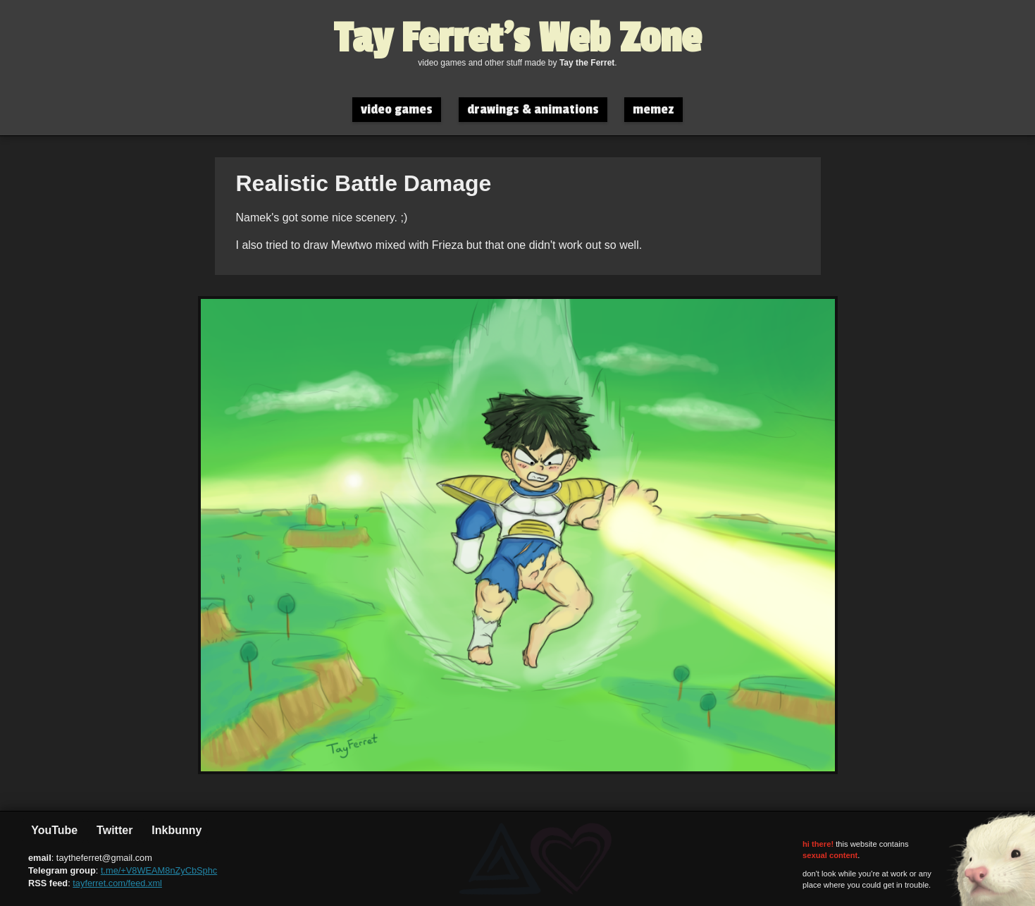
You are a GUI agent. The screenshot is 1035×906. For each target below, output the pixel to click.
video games (397, 110)
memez (653, 110)
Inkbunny (175, 830)
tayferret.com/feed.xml (117, 883)
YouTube (53, 830)
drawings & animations (533, 110)
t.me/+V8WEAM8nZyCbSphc (159, 870)
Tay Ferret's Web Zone (517, 38)
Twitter (113, 830)
